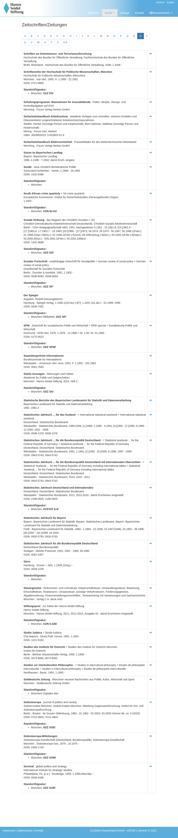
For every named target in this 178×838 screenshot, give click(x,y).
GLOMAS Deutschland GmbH (107, 830)
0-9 (65, 42)
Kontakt (139, 12)
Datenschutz (25, 830)
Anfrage (124, 12)
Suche (110, 12)
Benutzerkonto (160, 12)
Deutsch (160, 2)
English (170, 2)
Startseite (93, 12)
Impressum (9, 830)
